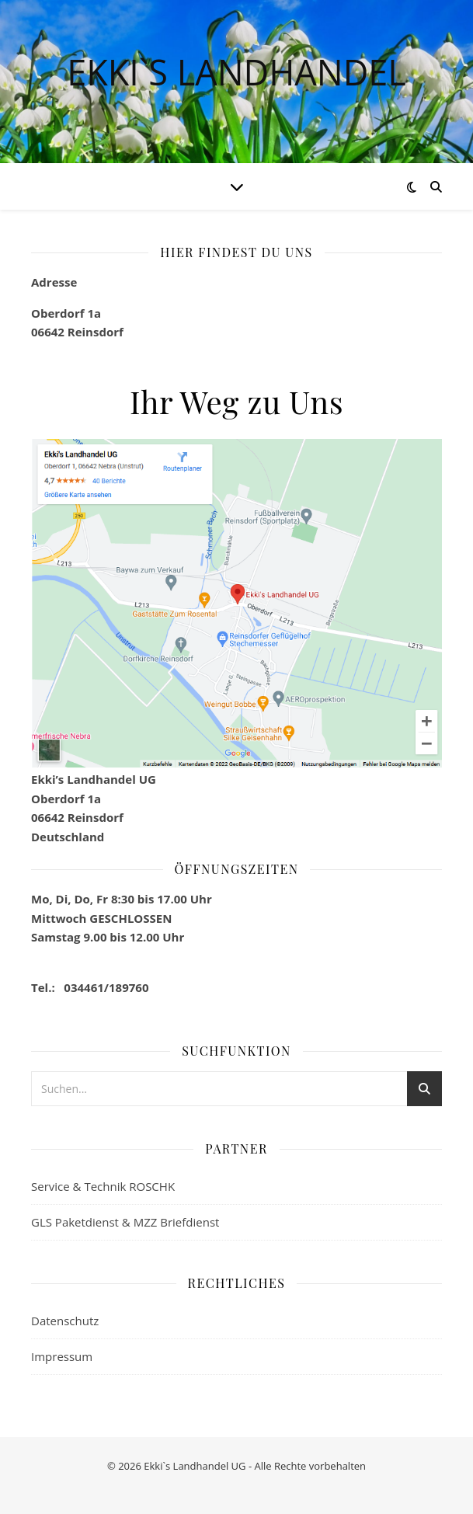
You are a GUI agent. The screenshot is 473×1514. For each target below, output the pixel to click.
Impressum (61, 1356)
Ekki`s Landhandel (236, 71)
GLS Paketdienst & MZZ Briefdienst (125, 1222)
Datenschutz (65, 1320)
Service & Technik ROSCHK (103, 1186)
